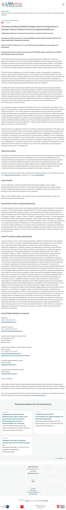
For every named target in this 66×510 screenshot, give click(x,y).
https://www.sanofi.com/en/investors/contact (15, 355)
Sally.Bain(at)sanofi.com (8, 322)
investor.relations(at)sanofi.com (11, 353)
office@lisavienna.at (33, 473)
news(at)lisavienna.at (39, 395)
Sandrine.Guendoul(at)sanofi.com (11, 331)
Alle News (60, 458)
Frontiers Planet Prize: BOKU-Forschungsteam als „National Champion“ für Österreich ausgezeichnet (49, 417)
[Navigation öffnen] (63, 4)
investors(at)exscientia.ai (9, 374)
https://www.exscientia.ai (13, 175)
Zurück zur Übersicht (10, 20)
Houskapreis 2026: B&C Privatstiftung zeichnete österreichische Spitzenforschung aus (16, 443)
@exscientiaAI (39, 175)
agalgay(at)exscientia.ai (8, 365)
